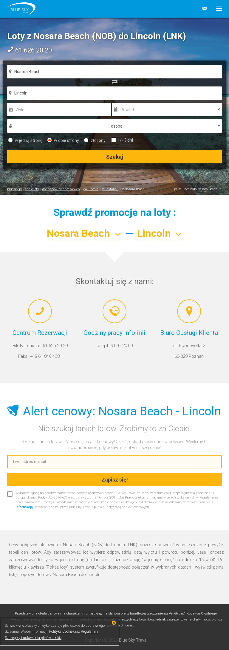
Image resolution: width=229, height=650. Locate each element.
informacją (24, 507)
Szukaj (114, 157)
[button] (216, 9)
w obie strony (63, 140)
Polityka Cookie (60, 631)
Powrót (127, 109)
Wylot (21, 109)
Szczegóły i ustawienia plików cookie (33, 638)
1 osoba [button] (115, 126)
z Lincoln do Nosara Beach (198, 189)
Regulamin (89, 631)
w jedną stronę (25, 140)
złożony (95, 140)
